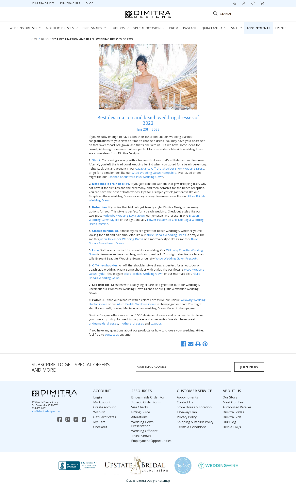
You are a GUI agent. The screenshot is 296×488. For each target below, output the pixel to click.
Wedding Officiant (144, 431)
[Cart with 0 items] (262, 3)
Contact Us (185, 402)
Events (280, 28)
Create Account (104, 407)
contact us (112, 334)
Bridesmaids (94, 28)
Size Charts (139, 407)
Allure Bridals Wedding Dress (166, 235)
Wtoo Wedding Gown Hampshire (154, 173)
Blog (89, 3)
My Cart (99, 422)
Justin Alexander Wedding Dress (121, 239)
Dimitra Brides (43, 3)
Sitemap (164, 480)
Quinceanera (214, 28)
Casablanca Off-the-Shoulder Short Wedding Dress (169, 168)
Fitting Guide (140, 412)
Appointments (258, 28)
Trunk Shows (141, 436)
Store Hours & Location (194, 407)
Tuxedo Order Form (145, 402)
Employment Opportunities (151, 441)
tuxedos (156, 323)
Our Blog (229, 422)
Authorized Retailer (237, 407)
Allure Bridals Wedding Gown (143, 274)
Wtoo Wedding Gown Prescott (176, 258)
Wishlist (99, 412)
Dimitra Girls (70, 3)
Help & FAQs (232, 427)
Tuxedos (119, 28)
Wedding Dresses (25, 28)
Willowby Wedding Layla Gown (124, 215)
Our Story (230, 397)
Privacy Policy (187, 417)
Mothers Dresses (61, 28)
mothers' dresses (132, 323)
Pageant (190, 28)
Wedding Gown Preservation (142, 424)
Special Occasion (148, 28)
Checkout (100, 427)
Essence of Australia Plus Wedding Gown (135, 177)
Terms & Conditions (191, 427)
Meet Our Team (234, 402)
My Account (101, 402)
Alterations (139, 417)
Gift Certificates (104, 417)
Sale (236, 28)
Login (97, 397)
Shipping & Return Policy (195, 422)
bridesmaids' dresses (103, 323)
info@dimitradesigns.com (46, 411)
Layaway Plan (187, 412)
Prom (173, 28)
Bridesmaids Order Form (149, 397)
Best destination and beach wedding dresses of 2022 (148, 120)
